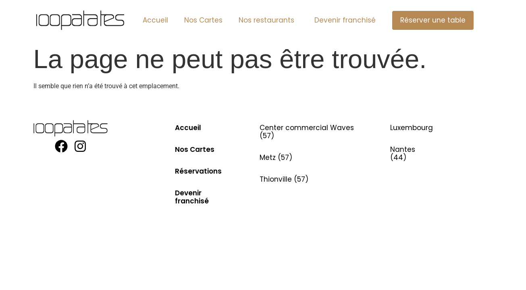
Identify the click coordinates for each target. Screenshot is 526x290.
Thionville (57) (284, 179)
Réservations (198, 171)
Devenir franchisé (345, 20)
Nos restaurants (268, 20)
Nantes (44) (402, 153)
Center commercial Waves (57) (307, 132)
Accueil (155, 20)
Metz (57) (276, 157)
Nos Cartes (203, 20)
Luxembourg (411, 128)
